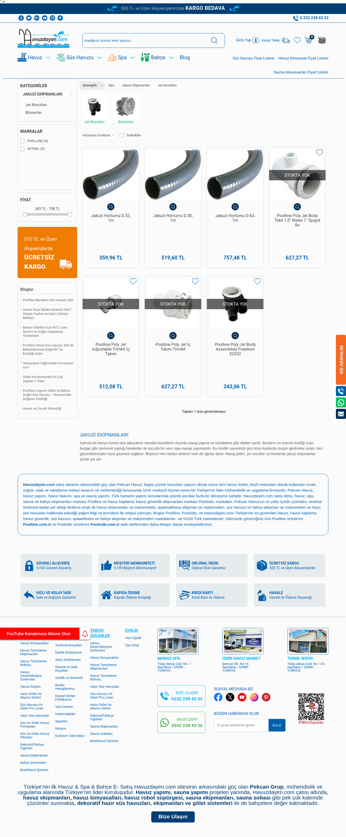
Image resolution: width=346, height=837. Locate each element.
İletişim (60, 689)
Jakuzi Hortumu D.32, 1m (111, 218)
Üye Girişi (132, 606)
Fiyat (25, 199)
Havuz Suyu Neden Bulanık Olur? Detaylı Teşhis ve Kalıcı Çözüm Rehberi (47, 314)
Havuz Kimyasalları (34, 604)
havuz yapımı (34, 456)
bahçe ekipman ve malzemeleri (127, 479)
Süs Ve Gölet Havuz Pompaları (34, 685)
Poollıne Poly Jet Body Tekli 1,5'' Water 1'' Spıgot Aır (297, 220)
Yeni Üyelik (133, 599)
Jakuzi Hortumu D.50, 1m (173, 218)
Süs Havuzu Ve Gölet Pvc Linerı (32, 667)
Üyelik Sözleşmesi (68, 613)
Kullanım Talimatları (70, 696)
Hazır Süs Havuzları (34, 676)
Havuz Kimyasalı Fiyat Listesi (303, 58)
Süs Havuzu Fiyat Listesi (254, 58)
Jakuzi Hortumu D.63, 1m (235, 218)
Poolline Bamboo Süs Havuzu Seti (48, 300)
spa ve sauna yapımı (91, 456)
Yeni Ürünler (64, 667)
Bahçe (158, 57)
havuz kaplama (303, 473)
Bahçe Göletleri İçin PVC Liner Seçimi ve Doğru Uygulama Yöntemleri (45, 331)
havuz (283, 473)
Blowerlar (33, 112)
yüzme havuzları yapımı (175, 445)
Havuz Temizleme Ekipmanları (33, 613)
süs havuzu (61, 479)
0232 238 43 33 (187, 659)
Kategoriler (33, 85)
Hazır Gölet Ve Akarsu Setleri (30, 656)
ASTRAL (32, 148)
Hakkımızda (64, 599)
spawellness (83, 479)
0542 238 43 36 (187, 686)
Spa (122, 57)
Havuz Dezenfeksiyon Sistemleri (101, 607)
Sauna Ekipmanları (34, 716)
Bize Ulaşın (173, 777)
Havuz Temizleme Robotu (33, 623)
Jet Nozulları (36, 104)
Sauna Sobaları (101, 694)
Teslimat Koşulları (68, 606)
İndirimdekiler (65, 675)
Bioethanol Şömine (34, 730)
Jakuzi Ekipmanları (42, 94)
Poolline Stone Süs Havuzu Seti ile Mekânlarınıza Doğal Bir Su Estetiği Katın (48, 349)
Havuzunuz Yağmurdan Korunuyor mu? (48, 365)
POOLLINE (34, 141)
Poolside (206, 462)
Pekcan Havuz (129, 445)
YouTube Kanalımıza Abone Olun (48, 634)
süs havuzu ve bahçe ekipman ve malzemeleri (266, 468)
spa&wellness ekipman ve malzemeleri (190, 468)
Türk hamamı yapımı (129, 456)
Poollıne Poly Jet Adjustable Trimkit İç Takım (111, 330)
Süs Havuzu (80, 57)
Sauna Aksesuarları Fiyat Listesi (300, 72)
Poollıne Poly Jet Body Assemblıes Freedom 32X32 (235, 330)
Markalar (31, 131)
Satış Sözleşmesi (68, 620)
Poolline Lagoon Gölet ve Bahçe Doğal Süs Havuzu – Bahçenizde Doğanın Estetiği (47, 395)
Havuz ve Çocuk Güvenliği (42, 408)
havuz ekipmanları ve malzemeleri (126, 468)
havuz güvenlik (36, 479)
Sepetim (61, 682)
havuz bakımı (59, 456)
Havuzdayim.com (258, 456)
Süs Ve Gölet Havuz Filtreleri (34, 696)
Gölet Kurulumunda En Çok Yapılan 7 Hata (43, 379)
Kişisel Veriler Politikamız (65, 658)
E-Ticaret (158, 830)
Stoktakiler (130, 135)
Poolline (94, 462)
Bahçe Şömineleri (33, 723)
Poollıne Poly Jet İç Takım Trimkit (172, 327)
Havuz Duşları (30, 647)
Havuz (35, 57)
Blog (185, 57)
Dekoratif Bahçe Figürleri (32, 707)
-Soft (147, 830)
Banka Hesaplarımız (65, 647)
